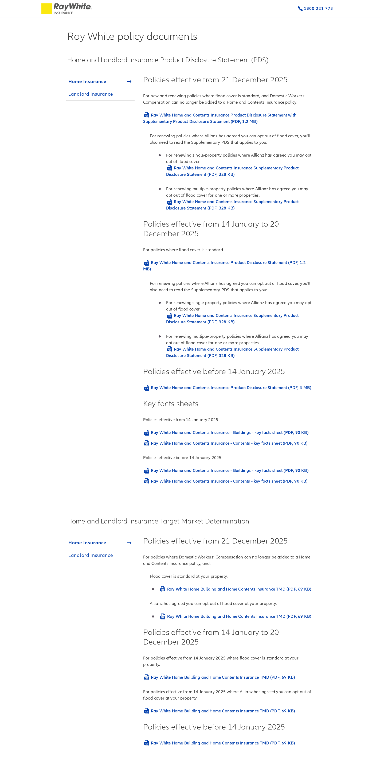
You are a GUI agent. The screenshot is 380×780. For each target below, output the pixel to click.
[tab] (100, 81)
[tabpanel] (228, 279)
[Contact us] (315, 8)
